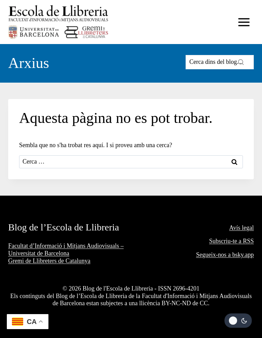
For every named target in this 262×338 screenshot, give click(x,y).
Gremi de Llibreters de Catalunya (49, 260)
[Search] (220, 62)
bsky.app (243, 254)
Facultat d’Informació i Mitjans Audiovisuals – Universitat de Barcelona (65, 249)
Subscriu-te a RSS (231, 241)
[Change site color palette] (238, 320)
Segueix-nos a (214, 254)
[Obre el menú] (243, 22)
